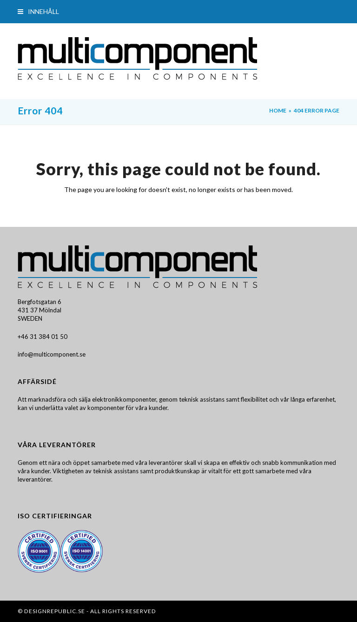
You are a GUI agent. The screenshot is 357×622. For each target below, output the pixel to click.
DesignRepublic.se (54, 611)
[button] (38, 11)
